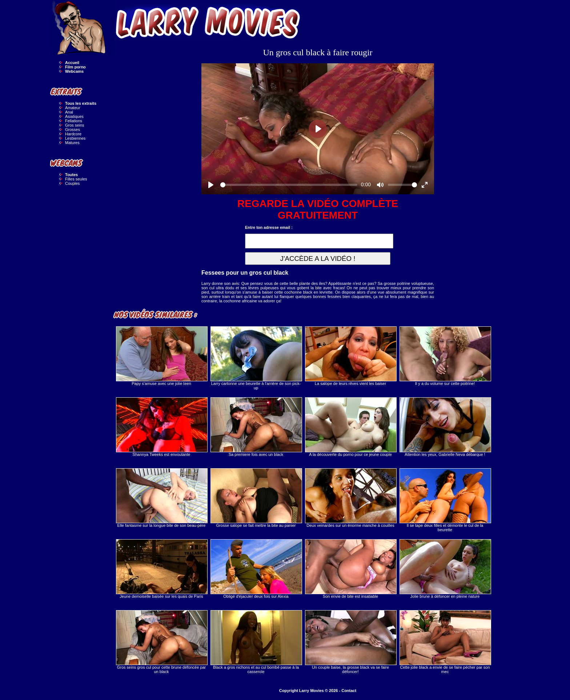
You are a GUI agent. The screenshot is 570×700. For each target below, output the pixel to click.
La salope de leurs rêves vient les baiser (350, 356)
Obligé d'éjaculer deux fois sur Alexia (255, 568)
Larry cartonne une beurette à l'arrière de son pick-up (255, 358)
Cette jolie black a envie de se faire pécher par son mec (445, 642)
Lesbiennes (75, 138)
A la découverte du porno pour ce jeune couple (350, 427)
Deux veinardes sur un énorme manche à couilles (350, 498)
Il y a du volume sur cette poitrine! (445, 356)
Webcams (74, 71)
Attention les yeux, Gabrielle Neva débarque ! (445, 427)
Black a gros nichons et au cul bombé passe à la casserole (255, 642)
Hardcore (73, 134)
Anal (69, 112)
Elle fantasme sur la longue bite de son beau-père (161, 498)
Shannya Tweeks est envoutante (161, 427)
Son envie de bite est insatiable (350, 568)
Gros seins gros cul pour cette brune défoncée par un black (161, 642)
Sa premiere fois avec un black (255, 427)
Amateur (72, 108)
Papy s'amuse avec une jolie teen (161, 356)
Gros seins (74, 125)
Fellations (73, 121)
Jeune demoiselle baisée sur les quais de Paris (161, 568)
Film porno (75, 67)
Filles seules (76, 179)
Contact (348, 690)
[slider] (288, 184)
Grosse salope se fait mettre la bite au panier (255, 498)
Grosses (72, 129)
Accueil (72, 62)
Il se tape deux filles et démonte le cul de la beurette (445, 500)
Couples (72, 183)
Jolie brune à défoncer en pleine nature (445, 568)
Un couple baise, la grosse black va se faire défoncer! (350, 642)
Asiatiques (74, 116)
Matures (72, 142)
